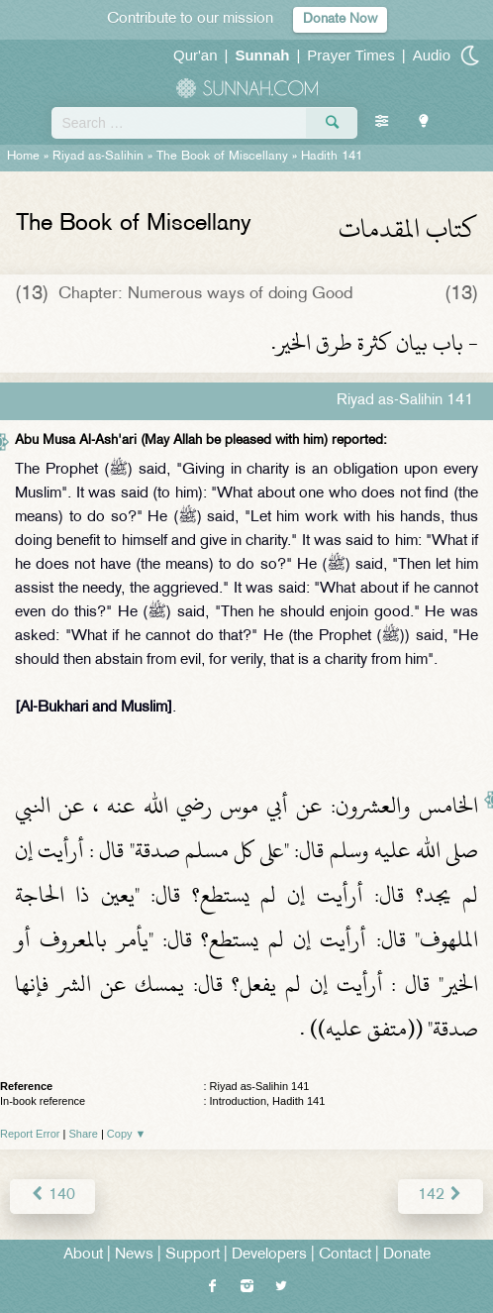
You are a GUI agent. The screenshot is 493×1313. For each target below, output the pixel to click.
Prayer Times (350, 55)
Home (23, 157)
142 (440, 1195)
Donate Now (340, 19)
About (83, 1255)
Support (192, 1255)
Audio (431, 55)
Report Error (30, 1134)
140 (52, 1195)
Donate (407, 1255)
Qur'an (195, 55)
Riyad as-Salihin (98, 157)
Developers (269, 1255)
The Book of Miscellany (222, 157)
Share (83, 1134)
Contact (345, 1255)
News (134, 1255)
